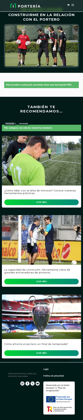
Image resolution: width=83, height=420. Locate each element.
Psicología (23, 124)
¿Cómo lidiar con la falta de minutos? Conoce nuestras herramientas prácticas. (40, 192)
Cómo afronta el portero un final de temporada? (36, 344)
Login (46, 369)
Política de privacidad (53, 376)
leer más (41, 202)
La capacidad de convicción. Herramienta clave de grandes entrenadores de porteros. (37, 271)
